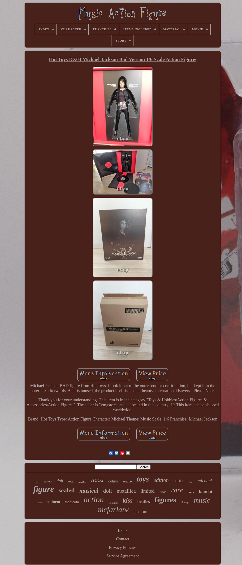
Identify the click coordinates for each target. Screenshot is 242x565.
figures (165, 500)
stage (162, 492)
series (178, 480)
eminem (53, 501)
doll (107, 491)
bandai (205, 491)
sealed (67, 490)
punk (191, 492)
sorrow (48, 481)
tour (191, 482)
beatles (143, 501)
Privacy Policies (122, 547)
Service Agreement (122, 556)
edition (161, 480)
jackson (140, 511)
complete (113, 502)
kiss (128, 500)
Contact (122, 539)
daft (60, 480)
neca (97, 479)
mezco (127, 481)
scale (38, 502)
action (94, 499)
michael (205, 480)
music (202, 500)
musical (89, 490)
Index (123, 530)
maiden (82, 482)
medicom (72, 502)
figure (43, 489)
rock (71, 481)
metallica (126, 491)
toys (143, 479)
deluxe (113, 481)
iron (36, 481)
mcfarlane (114, 509)
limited (147, 491)
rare (177, 490)
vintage (185, 502)
